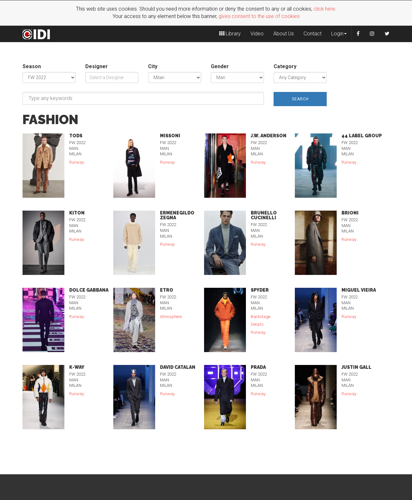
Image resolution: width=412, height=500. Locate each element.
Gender (220, 66)
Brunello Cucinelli (264, 215)
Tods (75, 135)
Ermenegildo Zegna (177, 215)
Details (258, 324)
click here (324, 9)
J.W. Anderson (268, 135)
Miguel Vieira (359, 290)
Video (257, 34)
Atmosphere (171, 316)
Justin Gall (356, 367)
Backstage (261, 316)
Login (339, 34)
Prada (258, 367)
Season (32, 66)
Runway (77, 162)
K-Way (76, 367)
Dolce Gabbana (88, 290)
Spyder (260, 290)
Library (230, 34)
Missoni (170, 135)
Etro (166, 290)
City (152, 66)
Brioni (350, 212)
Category (285, 66)
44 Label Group (362, 135)
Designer (96, 66)
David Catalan (177, 367)
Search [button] (300, 99)
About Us (283, 34)
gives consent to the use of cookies (259, 16)
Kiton (77, 212)
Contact (313, 34)
